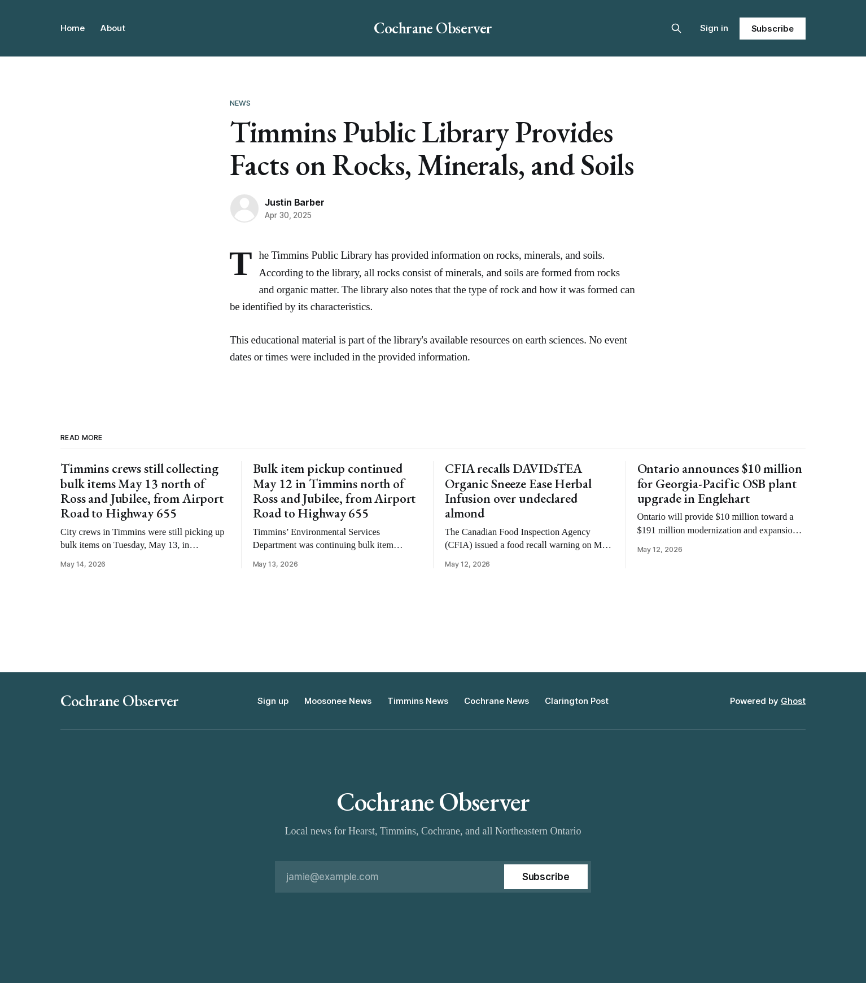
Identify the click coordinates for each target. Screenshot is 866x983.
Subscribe (772, 28)
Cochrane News (496, 700)
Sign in (714, 28)
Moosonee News (337, 700)
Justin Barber (294, 202)
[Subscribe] (546, 876)
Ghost (793, 700)
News (240, 102)
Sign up (272, 700)
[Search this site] (676, 28)
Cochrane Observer (433, 28)
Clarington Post (577, 700)
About (112, 28)
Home (72, 28)
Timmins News (417, 700)
